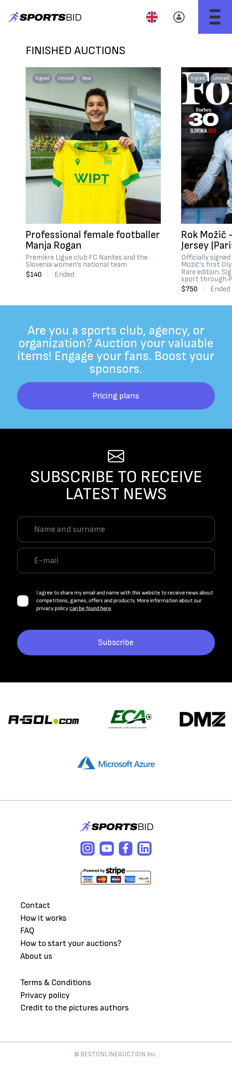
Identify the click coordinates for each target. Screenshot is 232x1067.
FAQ (27, 931)
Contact (35, 905)
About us (36, 956)
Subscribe (115, 643)
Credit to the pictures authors (74, 1008)
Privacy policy (45, 995)
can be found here (90, 608)
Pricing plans (116, 396)
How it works (43, 918)
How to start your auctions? (70, 944)
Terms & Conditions (55, 983)
